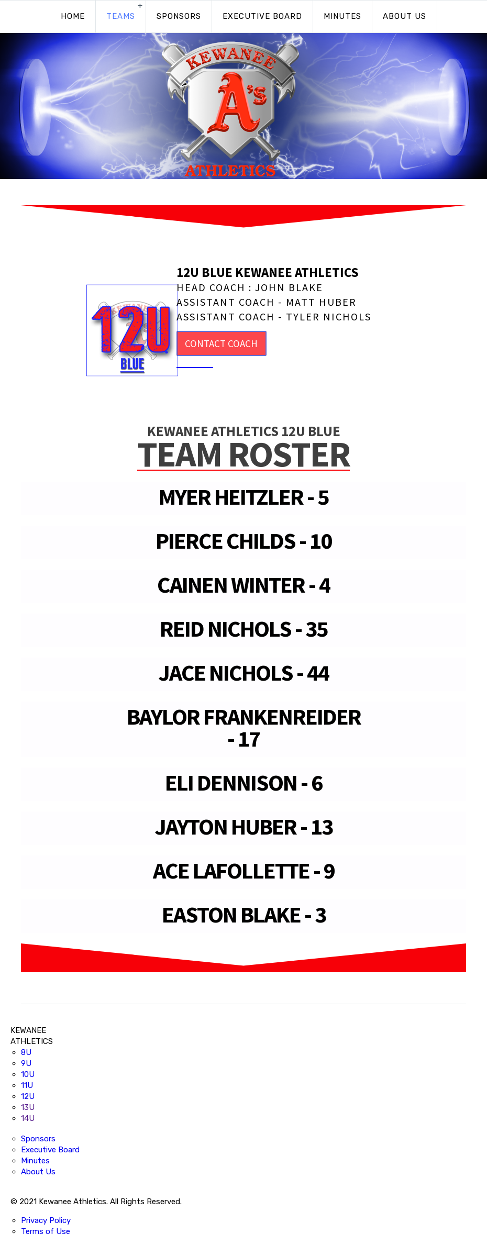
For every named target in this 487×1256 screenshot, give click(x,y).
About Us (404, 16)
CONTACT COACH (221, 343)
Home (73, 16)
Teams (120, 16)
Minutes (342, 16)
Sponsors (179, 16)
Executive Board (262, 16)
